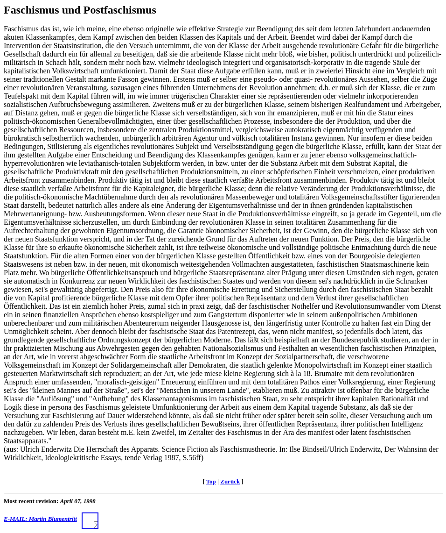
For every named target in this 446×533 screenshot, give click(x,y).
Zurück (230, 481)
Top (211, 481)
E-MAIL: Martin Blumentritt (51, 518)
